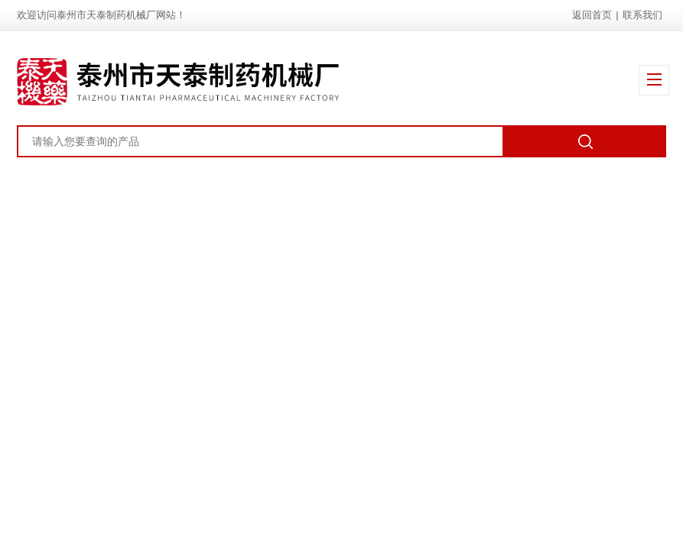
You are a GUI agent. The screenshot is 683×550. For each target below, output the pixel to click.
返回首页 (592, 15)
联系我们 (642, 15)
